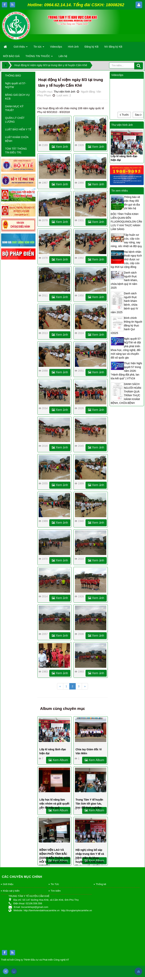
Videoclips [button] (56, 46)
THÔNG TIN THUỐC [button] (39, 57)
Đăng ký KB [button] (92, 46)
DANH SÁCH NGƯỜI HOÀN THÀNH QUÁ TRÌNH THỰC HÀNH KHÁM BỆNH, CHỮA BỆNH (126, 393)
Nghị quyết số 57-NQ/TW (15, 85)
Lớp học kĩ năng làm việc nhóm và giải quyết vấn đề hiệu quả (54, 803)
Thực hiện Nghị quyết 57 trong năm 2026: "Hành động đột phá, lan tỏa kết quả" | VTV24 (126, 371)
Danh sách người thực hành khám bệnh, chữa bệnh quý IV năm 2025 (124, 303)
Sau (138, 114)
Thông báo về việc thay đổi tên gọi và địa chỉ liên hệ (132, 203)
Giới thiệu (8, 884)
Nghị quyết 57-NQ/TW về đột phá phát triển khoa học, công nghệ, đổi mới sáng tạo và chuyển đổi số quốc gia (126, 348)
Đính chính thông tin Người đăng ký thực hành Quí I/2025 (126, 325)
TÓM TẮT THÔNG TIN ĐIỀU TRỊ (16, 150)
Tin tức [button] (38, 47)
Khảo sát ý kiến (11, 890)
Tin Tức (55, 884)
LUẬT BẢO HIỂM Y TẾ (18, 129)
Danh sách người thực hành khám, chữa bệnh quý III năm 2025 (124, 280)
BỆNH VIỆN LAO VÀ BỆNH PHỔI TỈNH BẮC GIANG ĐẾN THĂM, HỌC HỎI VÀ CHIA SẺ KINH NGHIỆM (54, 857)
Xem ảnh (60, 146)
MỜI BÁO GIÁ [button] (11, 56)
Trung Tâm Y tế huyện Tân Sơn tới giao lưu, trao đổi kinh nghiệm (89, 803)
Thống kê (101, 884)
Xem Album (58, 760)
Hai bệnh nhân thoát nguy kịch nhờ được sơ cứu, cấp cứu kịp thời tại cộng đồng (126, 259)
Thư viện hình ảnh (64, 91)
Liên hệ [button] (63, 56)
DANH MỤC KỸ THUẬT (14, 108)
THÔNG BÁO (13, 75)
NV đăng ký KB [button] (113, 46)
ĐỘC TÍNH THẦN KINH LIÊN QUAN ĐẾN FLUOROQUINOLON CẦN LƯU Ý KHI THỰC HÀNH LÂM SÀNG (126, 222)
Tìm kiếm (56, 890)
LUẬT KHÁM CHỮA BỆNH (17, 139)
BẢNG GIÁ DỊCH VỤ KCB (17, 96)
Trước (124, 114)
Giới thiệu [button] (21, 47)
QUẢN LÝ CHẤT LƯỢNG (15, 119)
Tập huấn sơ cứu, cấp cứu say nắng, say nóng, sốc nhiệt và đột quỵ (126, 240)
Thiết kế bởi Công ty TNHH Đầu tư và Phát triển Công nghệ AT (35, 959)
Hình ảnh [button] (73, 46)
